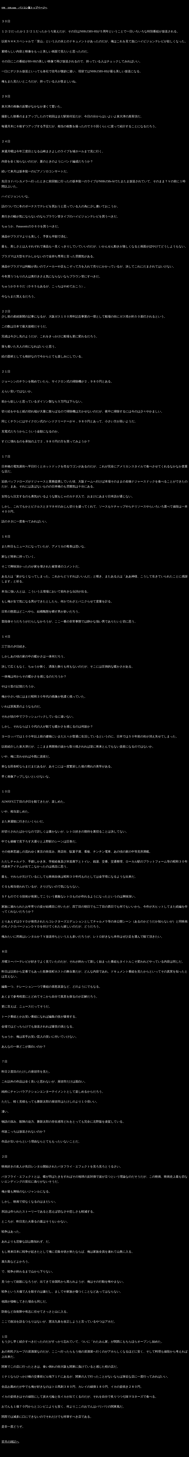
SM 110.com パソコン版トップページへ (24, 7)
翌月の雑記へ (10, 1441)
